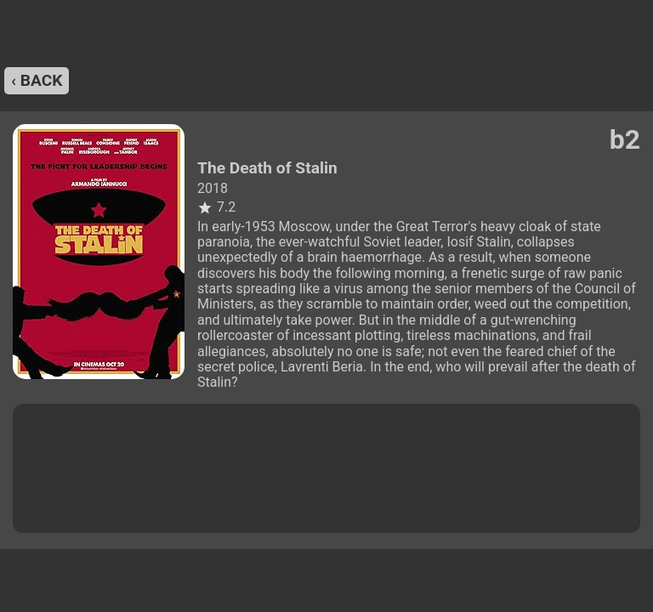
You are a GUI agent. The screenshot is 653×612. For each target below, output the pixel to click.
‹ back (36, 80)
